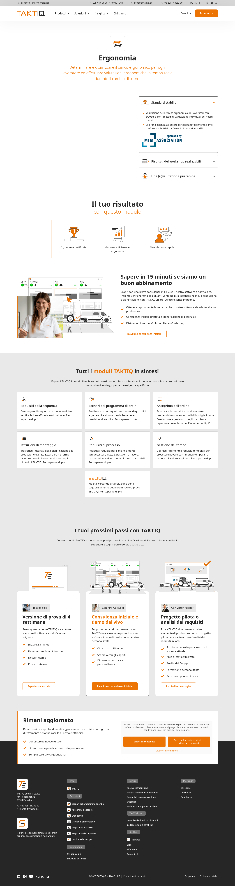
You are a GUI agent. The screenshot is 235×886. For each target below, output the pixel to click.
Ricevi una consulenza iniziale (143, 334)
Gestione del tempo (171, 445)
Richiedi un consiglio (178, 686)
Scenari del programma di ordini (113, 406)
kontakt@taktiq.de (141, 2)
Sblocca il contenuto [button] (144, 741)
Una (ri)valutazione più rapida (167, 176)
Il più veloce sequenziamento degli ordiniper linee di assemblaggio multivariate (42, 827)
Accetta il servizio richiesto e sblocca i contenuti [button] (189, 741)
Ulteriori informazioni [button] (167, 750)
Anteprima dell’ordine (173, 406)
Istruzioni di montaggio (38, 445)
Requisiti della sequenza (39, 406)
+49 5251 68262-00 (171, 2)
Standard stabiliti (158, 102)
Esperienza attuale (39, 686)
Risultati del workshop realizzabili (170, 161)
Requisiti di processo (104, 445)
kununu (42, 876)
